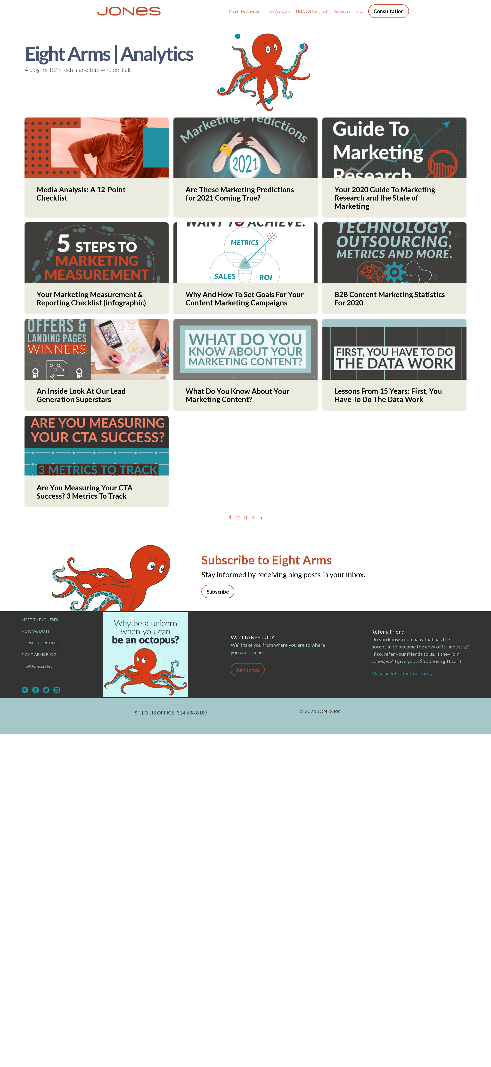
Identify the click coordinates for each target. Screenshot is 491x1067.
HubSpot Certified (311, 11)
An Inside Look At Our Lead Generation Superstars (81, 394)
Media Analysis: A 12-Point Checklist (81, 193)
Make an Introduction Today (403, 673)
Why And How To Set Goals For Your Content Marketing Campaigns (245, 298)
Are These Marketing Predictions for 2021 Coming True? (240, 193)
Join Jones (247, 670)
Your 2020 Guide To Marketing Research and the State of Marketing (385, 197)
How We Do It (278, 11)
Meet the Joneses (244, 11)
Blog (359, 11)
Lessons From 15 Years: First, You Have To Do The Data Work (388, 394)
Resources (341, 11)
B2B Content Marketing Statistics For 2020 (390, 298)
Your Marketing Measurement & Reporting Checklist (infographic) (91, 298)
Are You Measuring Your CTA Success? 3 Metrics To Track (84, 491)
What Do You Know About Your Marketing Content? (237, 394)
